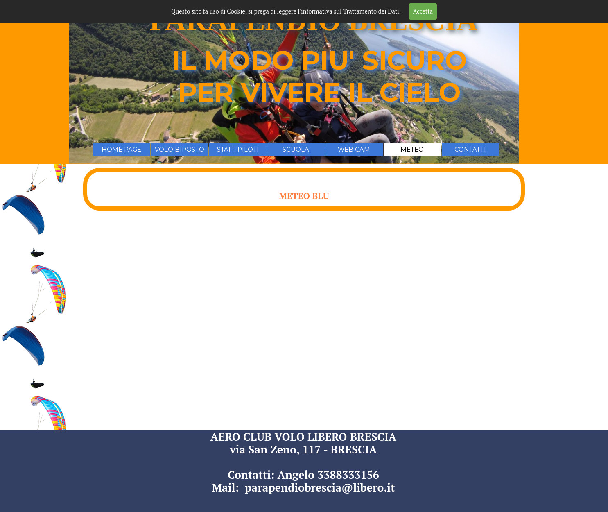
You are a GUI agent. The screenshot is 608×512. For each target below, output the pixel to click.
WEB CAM (354, 149)
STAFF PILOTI (238, 149)
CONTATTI (470, 149)
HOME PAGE (121, 149)
